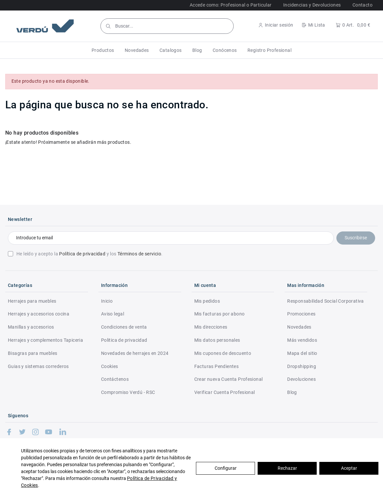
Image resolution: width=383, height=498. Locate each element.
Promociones (301, 313)
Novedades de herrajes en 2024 (135, 353)
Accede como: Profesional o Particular (231, 5)
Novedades (299, 327)
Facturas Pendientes (216, 366)
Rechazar (287, 468)
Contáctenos (115, 379)
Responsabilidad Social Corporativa (325, 301)
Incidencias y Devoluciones (312, 5)
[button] (102, 50)
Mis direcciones (210, 327)
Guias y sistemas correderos (38, 366)
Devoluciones (301, 379)
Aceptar (349, 468)
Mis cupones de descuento (222, 353)
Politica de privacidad (124, 340)
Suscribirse (356, 237)
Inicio (107, 301)
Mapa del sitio (302, 353)
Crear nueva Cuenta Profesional (228, 379)
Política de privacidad (82, 253)
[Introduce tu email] (171, 238)
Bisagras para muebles (32, 353)
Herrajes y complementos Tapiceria (45, 340)
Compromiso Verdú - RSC (128, 392)
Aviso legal (112, 313)
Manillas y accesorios (31, 327)
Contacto (362, 5)
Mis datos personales (217, 340)
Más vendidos (302, 340)
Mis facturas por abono (219, 313)
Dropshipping (301, 366)
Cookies (109, 366)
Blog (292, 392)
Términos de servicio (139, 253)
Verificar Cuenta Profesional (224, 392)
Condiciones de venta (124, 327)
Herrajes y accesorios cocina (38, 313)
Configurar (226, 468)
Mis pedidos (207, 301)
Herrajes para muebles (32, 301)
